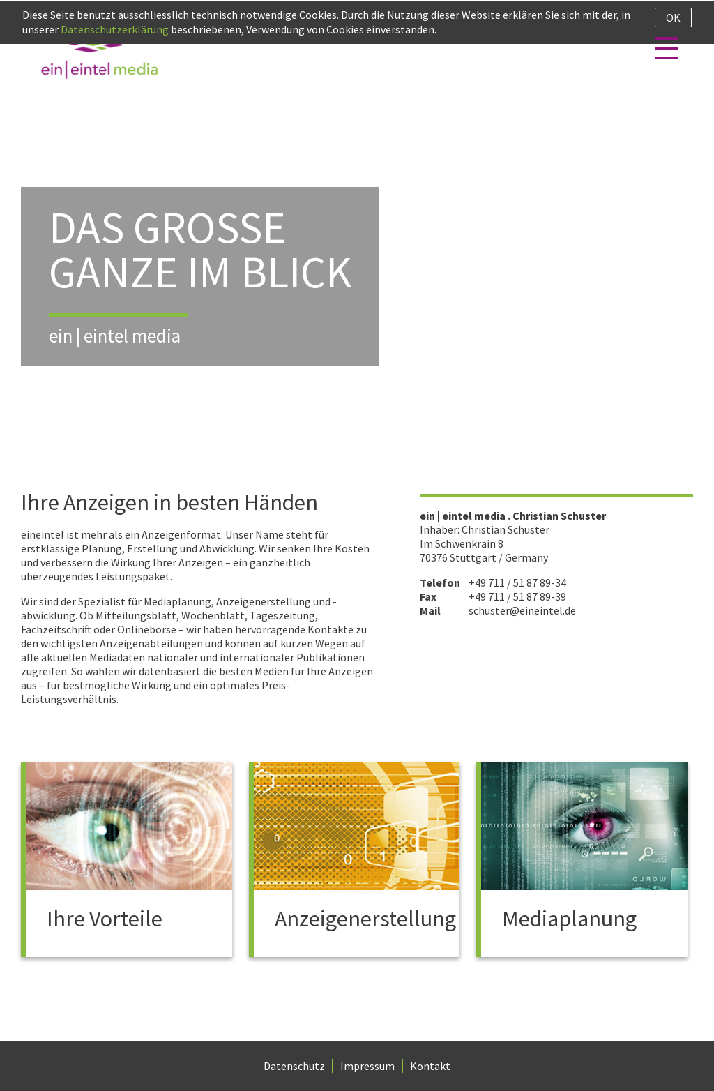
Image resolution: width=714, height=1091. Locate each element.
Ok (673, 17)
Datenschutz (294, 1066)
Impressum (367, 1066)
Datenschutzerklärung (115, 29)
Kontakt (430, 1066)
